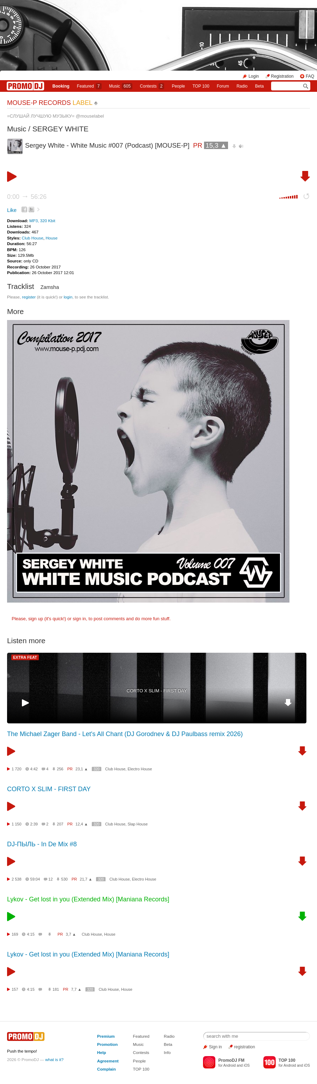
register (29, 297)
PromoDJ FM (231, 1060)
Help (101, 1052)
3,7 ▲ (71, 934)
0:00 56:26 (27, 196)
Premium (106, 1036)
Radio (242, 86)
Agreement (108, 1061)
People (178, 86)
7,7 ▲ (76, 989)
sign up (35, 618)
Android (229, 1065)
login (68, 297)
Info (167, 1052)
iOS (247, 1065)
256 (60, 769)
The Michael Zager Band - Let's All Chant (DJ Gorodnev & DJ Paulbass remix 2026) (125, 734)
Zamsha (49, 287)
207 (60, 824)
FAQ (310, 76)
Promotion (107, 1044)
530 (64, 879)
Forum (223, 86)
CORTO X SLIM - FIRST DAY (157, 690)
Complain (106, 1069)
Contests (141, 1052)
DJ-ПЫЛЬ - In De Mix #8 (42, 844)
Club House (32, 238)
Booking (61, 86)
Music (120, 86)
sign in (79, 618)
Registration (282, 76)
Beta (259, 86)
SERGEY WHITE (60, 129)
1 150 (17, 824)
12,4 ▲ (82, 824)
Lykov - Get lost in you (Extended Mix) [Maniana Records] (88, 899)
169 (15, 934)
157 (15, 989)
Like (12, 210)
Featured (89, 86)
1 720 (17, 769)
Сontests (152, 86)
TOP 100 (200, 86)
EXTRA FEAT (25, 657)
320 (97, 769)
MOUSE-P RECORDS (49, 102)
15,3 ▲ (216, 145)
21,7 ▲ (86, 879)
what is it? (54, 1059)
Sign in (215, 1047)
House (52, 238)
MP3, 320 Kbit (42, 220)
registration (244, 1047)
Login (254, 76)
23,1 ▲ (82, 769)
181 (56, 989)
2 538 (17, 879)
